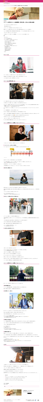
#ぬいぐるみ (17, 340)
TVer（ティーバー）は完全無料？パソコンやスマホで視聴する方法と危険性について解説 (16, 376)
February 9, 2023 (14, 250)
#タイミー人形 (14, 340)
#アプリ (11, 386)
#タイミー (11, 340)
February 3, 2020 (13, 341)
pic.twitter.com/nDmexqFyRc (27, 340)
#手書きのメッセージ (21, 340)
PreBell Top (5, 5)
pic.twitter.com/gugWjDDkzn (12, 328)
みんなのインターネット (36, 3)
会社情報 (5, 399)
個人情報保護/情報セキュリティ (10, 399)
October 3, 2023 (14, 317)
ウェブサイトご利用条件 (17, 399)
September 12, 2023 (18, 329)
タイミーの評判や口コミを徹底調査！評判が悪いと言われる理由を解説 (20, 5)
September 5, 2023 (14, 162)
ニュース (24, 3)
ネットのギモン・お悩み (29, 3)
